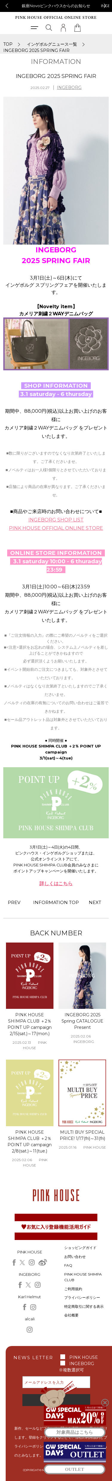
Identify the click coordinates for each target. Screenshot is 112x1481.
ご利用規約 (73, 1289)
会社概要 (71, 1315)
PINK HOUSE (83, 1357)
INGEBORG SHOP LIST (56, 520)
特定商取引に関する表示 (84, 1306)
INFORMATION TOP (56, 902)
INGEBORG (69, 87)
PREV (14, 902)
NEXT (95, 902)
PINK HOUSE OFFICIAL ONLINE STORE (56, 17)
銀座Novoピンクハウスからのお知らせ (56, 5)
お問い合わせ (75, 1256)
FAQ (68, 1265)
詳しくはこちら (56, 883)
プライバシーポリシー (82, 1297)
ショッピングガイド (80, 1247)
